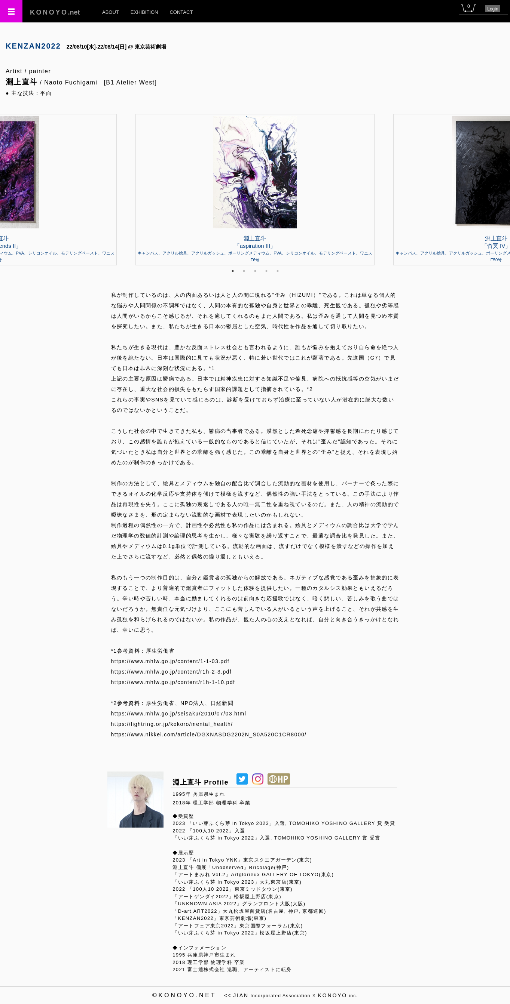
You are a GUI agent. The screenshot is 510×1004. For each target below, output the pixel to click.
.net (55, 12)
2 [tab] (244, 271)
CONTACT (181, 12)
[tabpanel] (255, 189)
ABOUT (110, 12)
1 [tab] (232, 271)
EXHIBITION (144, 12)
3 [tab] (255, 271)
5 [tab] (277, 271)
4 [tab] (266, 271)
